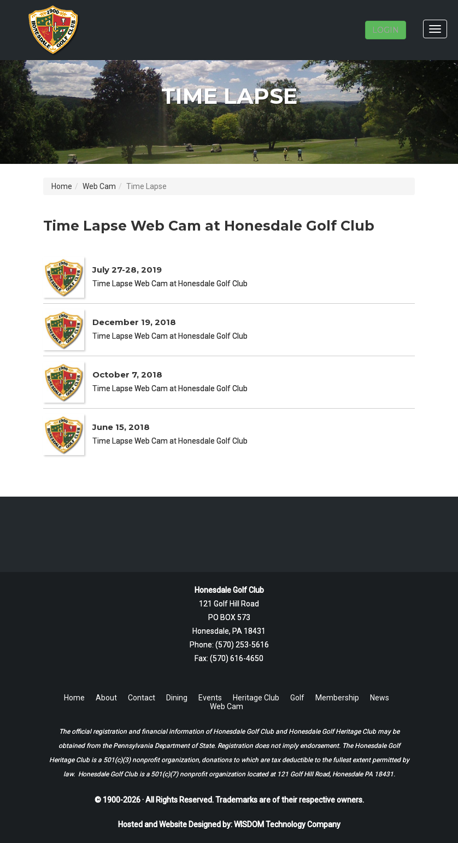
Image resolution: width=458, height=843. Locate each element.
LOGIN (385, 30)
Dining (176, 697)
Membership (337, 697)
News (379, 697)
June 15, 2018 (121, 427)
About (106, 697)
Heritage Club (256, 697)
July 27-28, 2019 (127, 269)
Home (61, 186)
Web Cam (99, 186)
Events (210, 697)
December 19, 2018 (134, 322)
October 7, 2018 (127, 374)
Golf (297, 697)
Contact (141, 697)
